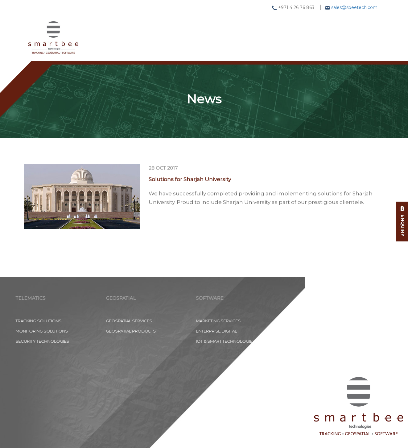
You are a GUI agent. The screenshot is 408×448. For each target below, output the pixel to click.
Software (238, 28)
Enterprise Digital (133, 331)
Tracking (150, 31)
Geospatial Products (48, 331)
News (277, 25)
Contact (349, 19)
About (311, 22)
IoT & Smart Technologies (142, 341)
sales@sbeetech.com (354, 7)
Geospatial (194, 30)
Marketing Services (135, 320)
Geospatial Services (46, 320)
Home (113, 32)
